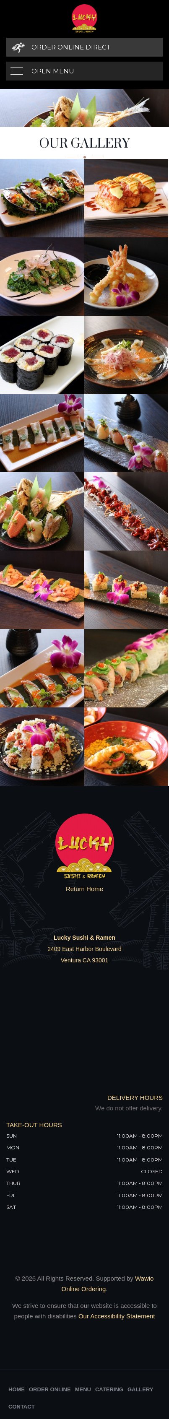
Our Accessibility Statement (116, 1316)
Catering (109, 1389)
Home (16, 1389)
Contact (21, 1406)
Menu (83, 1389)
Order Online (50, 1389)
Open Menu (52, 71)
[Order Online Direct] (84, 47)
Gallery (140, 1389)
